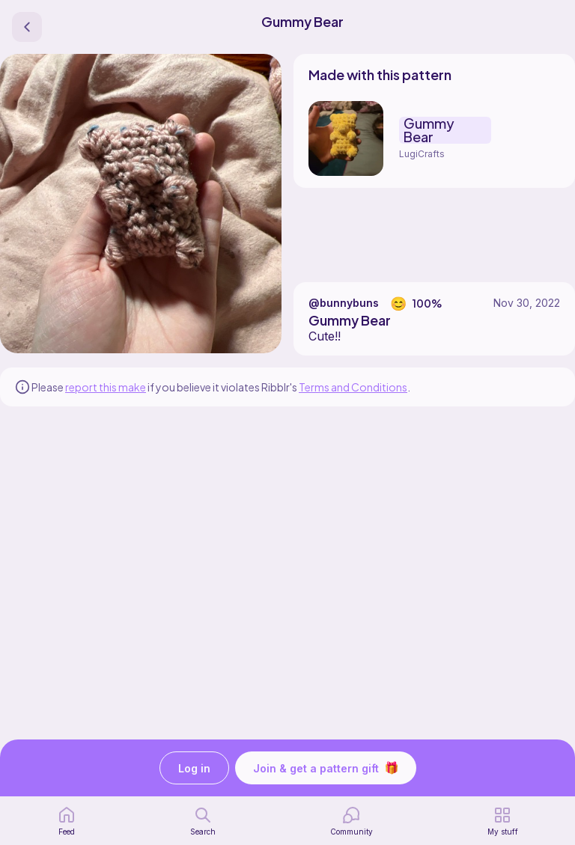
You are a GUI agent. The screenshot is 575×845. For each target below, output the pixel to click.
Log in (194, 768)
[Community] (351, 821)
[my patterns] (502, 821)
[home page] (67, 821)
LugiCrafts (422, 153)
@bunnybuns (343, 302)
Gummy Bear (429, 130)
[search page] (203, 821)
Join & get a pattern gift (325, 768)
